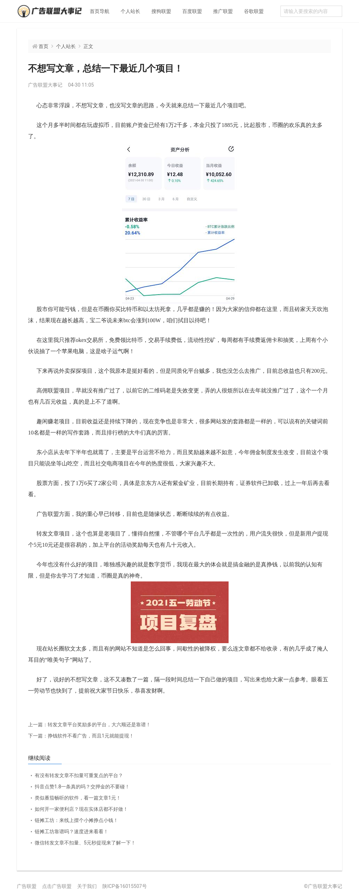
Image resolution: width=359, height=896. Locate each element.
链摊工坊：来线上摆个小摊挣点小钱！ (76, 820)
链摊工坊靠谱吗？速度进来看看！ (71, 831)
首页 (43, 46)
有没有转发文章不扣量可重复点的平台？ (79, 775)
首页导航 (99, 11)
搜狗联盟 (161, 11)
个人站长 (130, 11)
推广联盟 (223, 11)
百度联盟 (192, 11)
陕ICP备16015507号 (124, 886)
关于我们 (87, 886)
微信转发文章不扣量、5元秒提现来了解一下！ (85, 843)
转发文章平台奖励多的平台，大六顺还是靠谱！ (89, 724)
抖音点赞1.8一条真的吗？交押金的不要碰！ (82, 786)
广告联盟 (26, 886)
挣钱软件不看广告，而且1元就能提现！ (81, 736)
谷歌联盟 (254, 11)
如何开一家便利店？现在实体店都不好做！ (81, 809)
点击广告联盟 (57, 886)
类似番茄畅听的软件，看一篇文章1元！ (78, 798)
